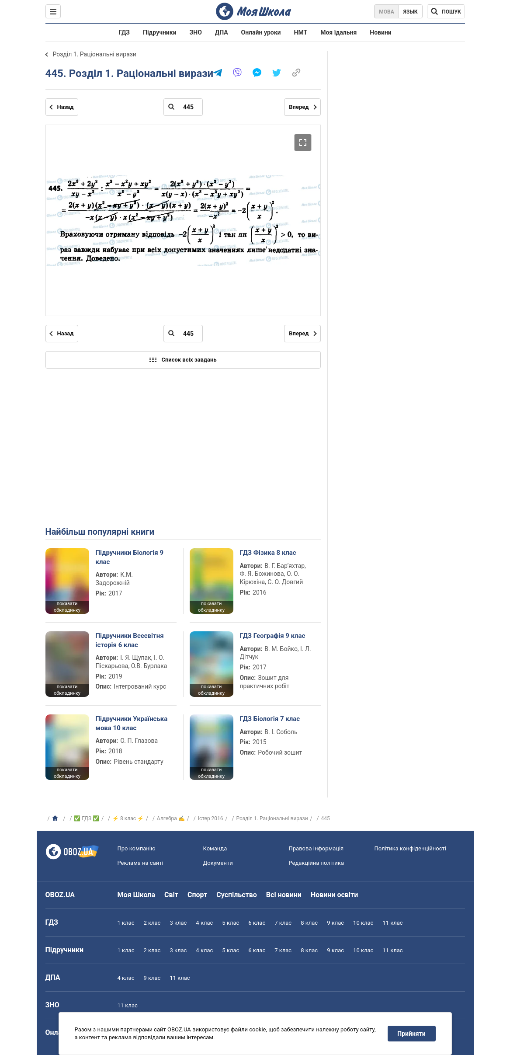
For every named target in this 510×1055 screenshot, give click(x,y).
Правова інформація (316, 848)
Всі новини (284, 895)
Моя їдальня (338, 32)
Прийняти (411, 1033)
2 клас (151, 922)
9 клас (335, 922)
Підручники (160, 32)
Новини (380, 32)
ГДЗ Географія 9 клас (272, 636)
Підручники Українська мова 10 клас (132, 723)
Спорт (197, 895)
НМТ (301, 32)
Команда (215, 848)
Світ (171, 895)
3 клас (178, 922)
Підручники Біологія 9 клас (130, 557)
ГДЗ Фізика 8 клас (268, 553)
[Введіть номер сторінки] (183, 107)
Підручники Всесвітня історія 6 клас (130, 640)
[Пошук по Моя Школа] (446, 11)
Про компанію (137, 848)
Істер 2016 (210, 818)
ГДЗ (124, 32)
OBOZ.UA (60, 895)
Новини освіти (334, 895)
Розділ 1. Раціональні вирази (94, 54)
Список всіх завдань (182, 360)
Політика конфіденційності (410, 848)
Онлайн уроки (261, 32)
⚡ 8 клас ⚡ (128, 818)
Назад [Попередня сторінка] (65, 107)
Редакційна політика (316, 863)
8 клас (309, 922)
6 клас (256, 922)
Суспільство (236, 895)
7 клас (282, 922)
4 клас (204, 922)
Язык (410, 12)
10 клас (363, 922)
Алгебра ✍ (171, 818)
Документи (218, 863)
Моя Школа (137, 895)
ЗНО (196, 32)
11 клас (392, 922)
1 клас (126, 922)
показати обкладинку (67, 607)
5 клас (230, 922)
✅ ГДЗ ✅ (86, 818)
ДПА (221, 32)
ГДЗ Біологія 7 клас (270, 719)
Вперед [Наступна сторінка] (299, 107)
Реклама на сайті (140, 863)
